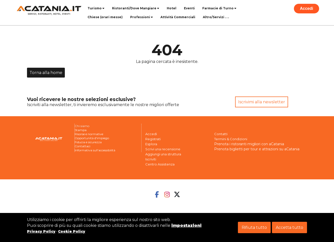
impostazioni (186, 225)
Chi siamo (82, 126)
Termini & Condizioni (230, 139)
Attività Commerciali (177, 17)
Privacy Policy (41, 231)
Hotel (171, 8)
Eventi (189, 8)
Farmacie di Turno (219, 8)
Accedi (306, 8)
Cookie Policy (71, 231)
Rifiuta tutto (254, 227)
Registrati (153, 139)
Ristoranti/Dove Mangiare (135, 8)
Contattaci (82, 146)
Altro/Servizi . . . (216, 17)
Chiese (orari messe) (105, 17)
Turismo (96, 8)
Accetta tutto (289, 227)
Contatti (221, 134)
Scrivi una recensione (162, 149)
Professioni (141, 17)
